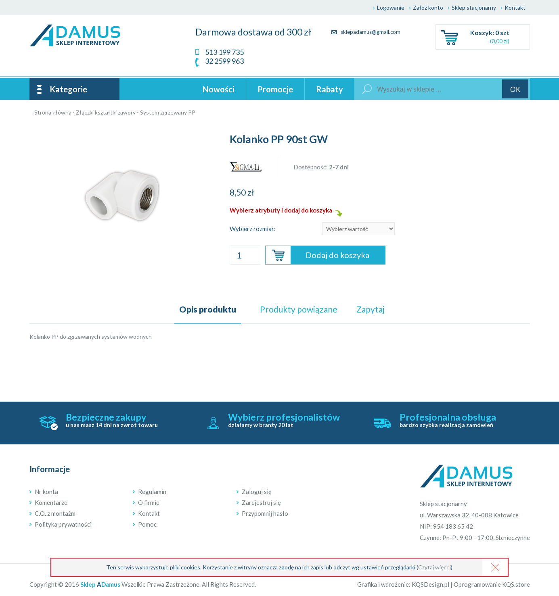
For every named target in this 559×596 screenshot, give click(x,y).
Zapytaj (370, 309)
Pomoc (147, 524)
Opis (207, 309)
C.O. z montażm (55, 513)
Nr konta (46, 491)
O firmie (148, 502)
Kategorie (68, 89)
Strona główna (52, 112)
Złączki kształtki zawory (106, 112)
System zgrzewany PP (167, 112)
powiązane (298, 309)
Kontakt (515, 7)
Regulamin (152, 491)
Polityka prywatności (63, 524)
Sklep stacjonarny (474, 7)
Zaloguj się (257, 491)
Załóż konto (428, 7)
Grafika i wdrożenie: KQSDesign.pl (403, 584)
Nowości (218, 89)
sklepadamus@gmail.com (365, 32)
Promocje (275, 89)
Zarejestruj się (261, 502)
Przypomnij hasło (265, 513)
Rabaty (329, 89)
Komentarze (51, 502)
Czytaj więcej (434, 567)
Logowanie (390, 7)
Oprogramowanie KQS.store (492, 584)
